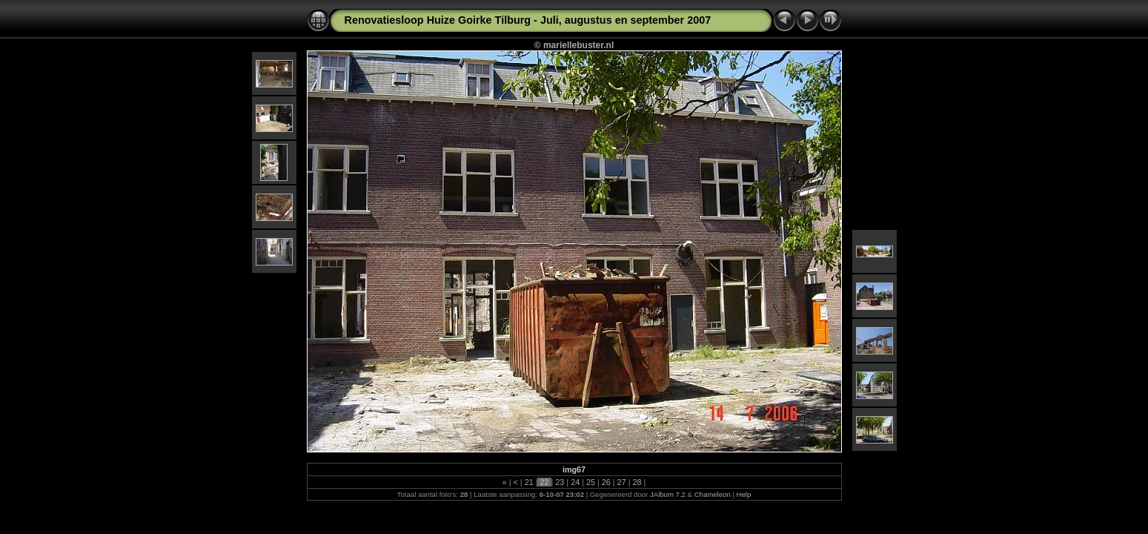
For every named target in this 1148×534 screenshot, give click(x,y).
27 (621, 482)
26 (606, 482)
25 (590, 482)
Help (744, 494)
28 (636, 482)
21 (529, 482)
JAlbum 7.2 (668, 494)
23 (559, 482)
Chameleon (712, 494)
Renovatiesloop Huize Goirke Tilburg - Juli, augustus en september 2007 (528, 20)
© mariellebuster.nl (574, 45)
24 (575, 482)
